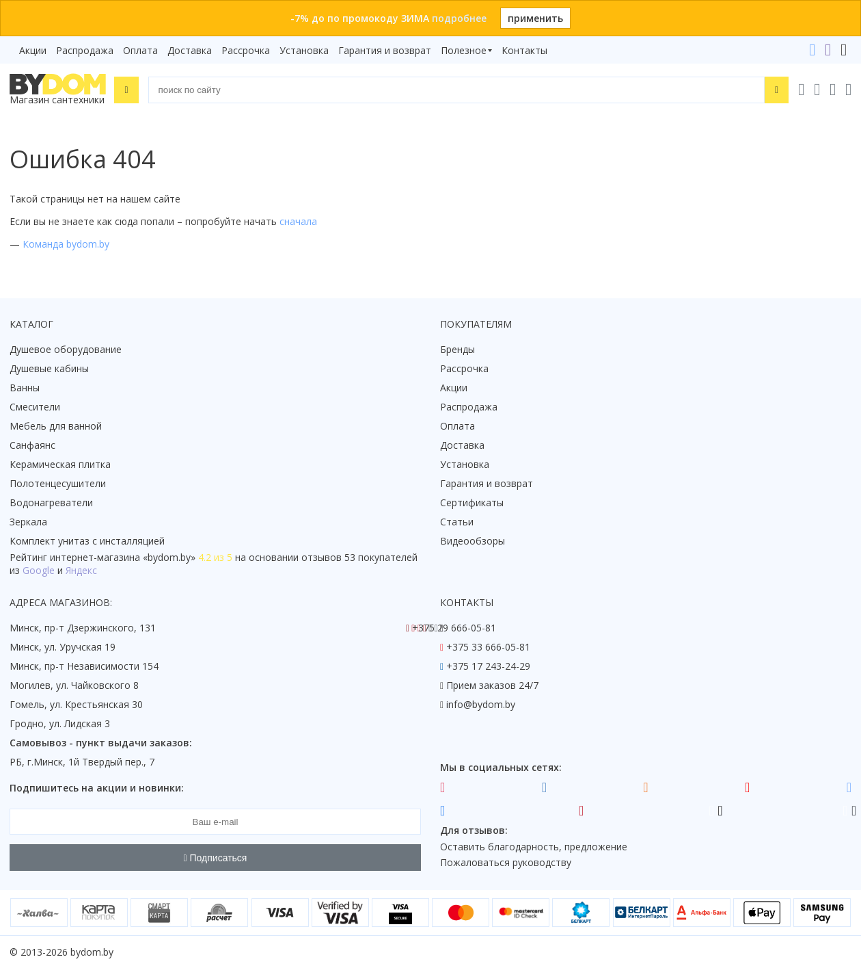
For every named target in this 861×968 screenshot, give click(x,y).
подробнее (459, 18)
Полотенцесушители (58, 483)
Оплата (140, 50)
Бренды (457, 349)
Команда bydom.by (66, 243)
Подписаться (215, 857)
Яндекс (81, 570)
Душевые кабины (49, 368)
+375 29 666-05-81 (454, 627)
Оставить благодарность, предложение (533, 846)
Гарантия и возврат (384, 50)
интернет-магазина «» (122, 557)
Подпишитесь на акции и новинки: (97, 787)
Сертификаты (472, 502)
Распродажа (84, 50)
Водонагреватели (51, 502)
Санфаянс (32, 445)
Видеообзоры (472, 540)
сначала (298, 221)
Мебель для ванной (56, 425)
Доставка (189, 50)
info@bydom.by (480, 704)
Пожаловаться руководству (505, 862)
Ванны (25, 387)
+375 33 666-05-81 (488, 646)
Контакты (524, 50)
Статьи (457, 521)
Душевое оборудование (66, 349)
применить (535, 18)
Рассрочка (245, 50)
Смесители (35, 406)
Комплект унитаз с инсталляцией (87, 540)
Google (39, 570)
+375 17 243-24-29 (488, 665)
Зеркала (28, 521)
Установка (304, 50)
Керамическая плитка (60, 464)
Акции (32, 50)
